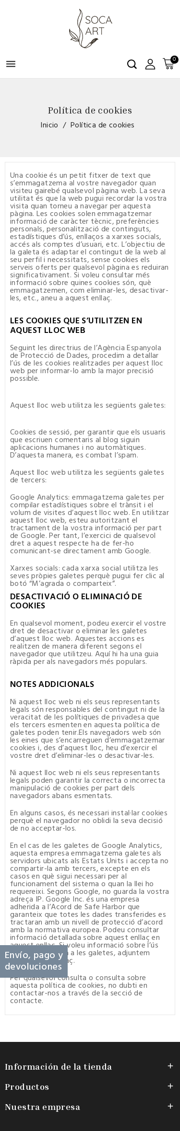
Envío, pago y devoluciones (34, 961)
